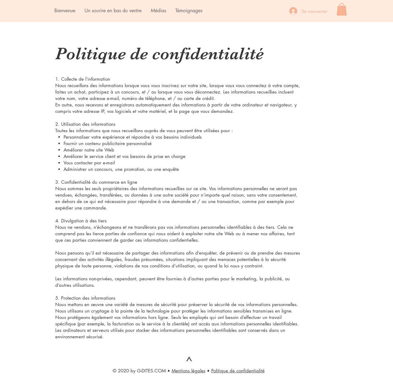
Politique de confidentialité (238, 371)
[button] (342, 9)
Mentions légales (188, 371)
